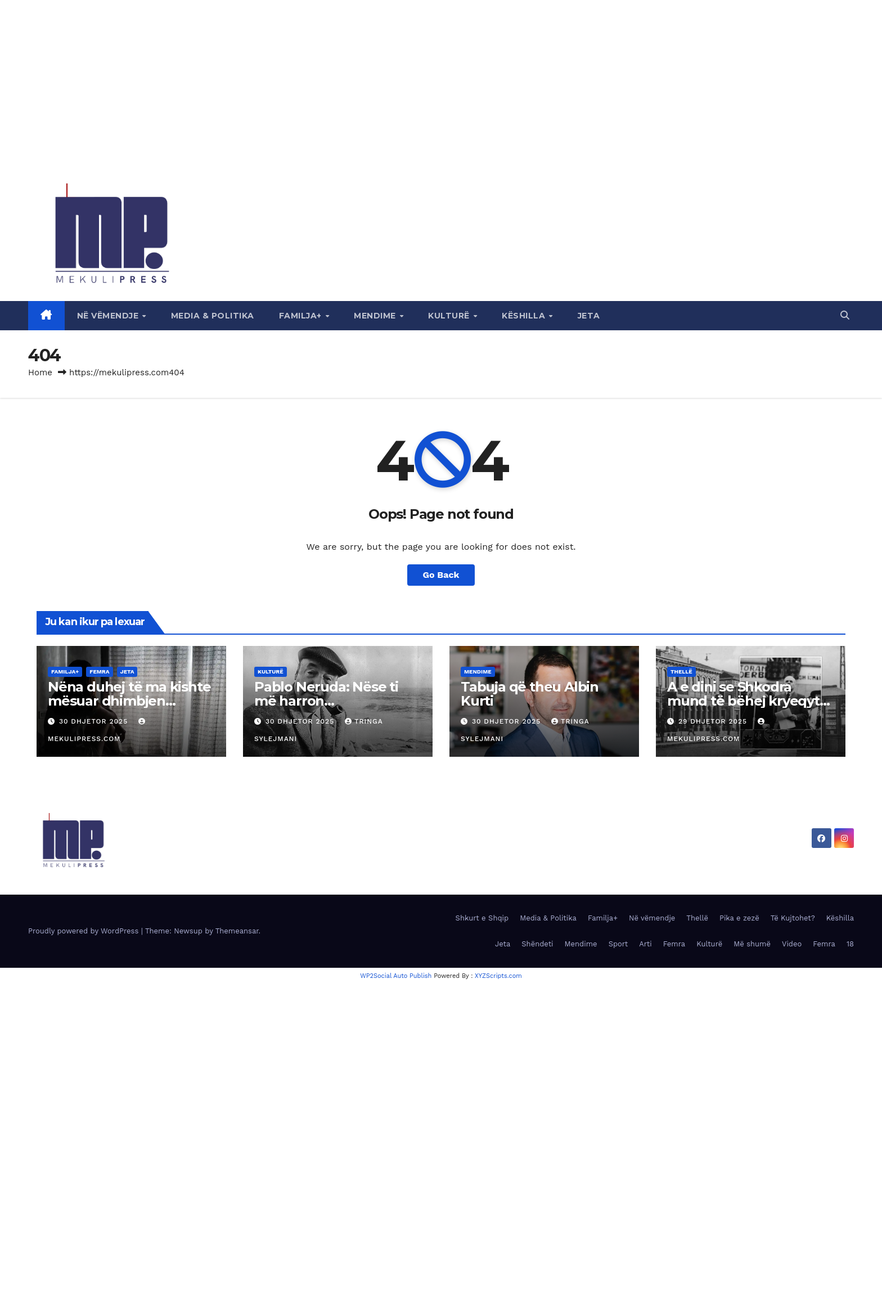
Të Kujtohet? (793, 918)
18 (850, 944)
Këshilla (525, 316)
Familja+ (302, 316)
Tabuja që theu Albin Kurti (529, 694)
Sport (618, 944)
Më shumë (752, 944)
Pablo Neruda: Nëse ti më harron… (326, 694)
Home (40, 372)
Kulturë (450, 316)
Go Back (441, 574)
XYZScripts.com (498, 976)
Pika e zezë (739, 918)
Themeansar (237, 931)
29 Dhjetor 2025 (714, 721)
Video (792, 944)
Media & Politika (212, 316)
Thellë (681, 671)
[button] (844, 315)
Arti (645, 944)
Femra (99, 671)
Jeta (589, 316)
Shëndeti (537, 944)
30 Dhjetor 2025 (94, 721)
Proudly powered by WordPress (84, 931)
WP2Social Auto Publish (395, 976)
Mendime (376, 316)
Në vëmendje (109, 316)
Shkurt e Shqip (482, 918)
